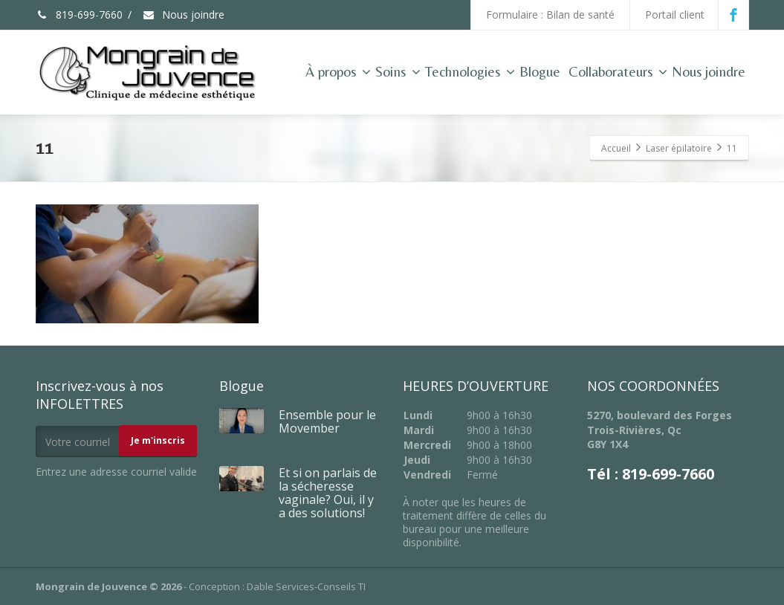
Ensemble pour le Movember (327, 421)
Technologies (470, 71)
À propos (338, 71)
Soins (398, 71)
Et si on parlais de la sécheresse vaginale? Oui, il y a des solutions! (328, 493)
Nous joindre (183, 14)
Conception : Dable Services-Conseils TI (277, 586)
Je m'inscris (158, 440)
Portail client (674, 14)
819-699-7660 (79, 14)
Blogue (539, 71)
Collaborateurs (617, 71)
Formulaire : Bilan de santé (550, 14)
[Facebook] (733, 15)
